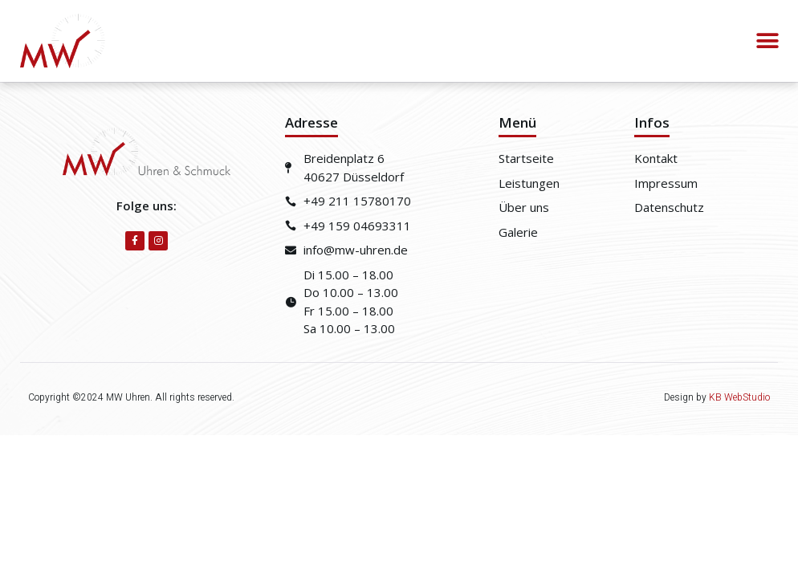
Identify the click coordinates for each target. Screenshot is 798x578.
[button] (768, 41)
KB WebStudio (739, 397)
